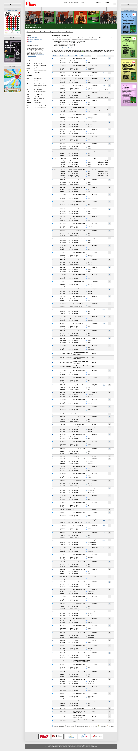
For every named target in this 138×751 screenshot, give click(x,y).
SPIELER (55, 9)
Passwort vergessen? (106, 6)
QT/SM (61, 56)
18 (109, 169)
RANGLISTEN (73, 9)
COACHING (111, 9)
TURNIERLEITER (101, 9)
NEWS (28, 9)
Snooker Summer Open (12, 67)
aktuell (26, 742)
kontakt (73, 742)
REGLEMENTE (82, 9)
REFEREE (91, 9)
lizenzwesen (63, 742)
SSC (68, 56)
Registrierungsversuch (39, 54)
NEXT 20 (55, 56)
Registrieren (98, 6)
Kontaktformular (32, 56)
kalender (37, 742)
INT (82, 56)
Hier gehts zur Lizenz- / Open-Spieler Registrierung (63, 47)
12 (109, 93)
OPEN (75, 56)
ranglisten (47, 742)
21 (109, 158)
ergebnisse (42, 742)
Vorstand (77, 2)
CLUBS (37, 9)
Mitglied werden (32, 37)
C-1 (104, 73)
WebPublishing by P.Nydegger (111, 742)
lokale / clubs (31, 742)
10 (109, 78)
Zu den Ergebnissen (106, 56)
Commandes (131, 10)
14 (109, 73)
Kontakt (82, 2)
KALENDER (46, 9)
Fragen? (30, 41)
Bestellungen (126, 10)
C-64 (104, 78)
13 (109, 107)
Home (65, 2)
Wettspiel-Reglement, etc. (35, 39)
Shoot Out (12, 38)
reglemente (53, 742)
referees (58, 742)
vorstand (69, 742)
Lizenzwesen (71, 2)
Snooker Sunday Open (12, 10)
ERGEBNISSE (63, 9)
